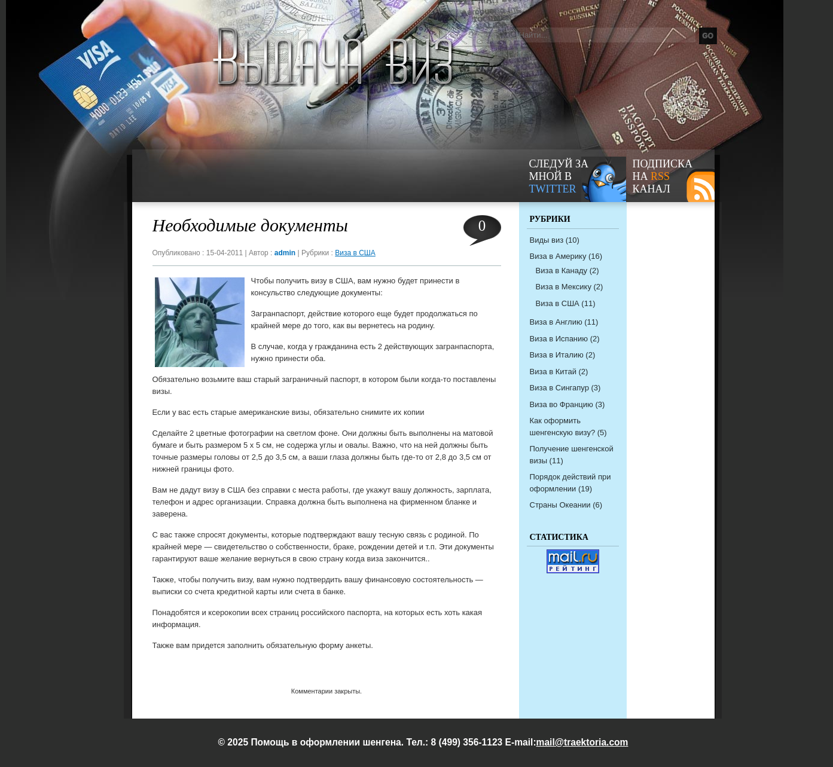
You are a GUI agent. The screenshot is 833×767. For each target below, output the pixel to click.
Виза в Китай (553, 371)
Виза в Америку (558, 256)
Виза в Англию (556, 321)
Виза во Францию (561, 404)
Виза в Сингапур (559, 387)
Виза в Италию (557, 354)
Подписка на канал (662, 176)
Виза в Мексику (563, 286)
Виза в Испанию (559, 338)
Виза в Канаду (562, 270)
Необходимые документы (250, 225)
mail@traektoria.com (582, 742)
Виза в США (355, 253)
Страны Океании (560, 504)
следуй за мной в (559, 176)
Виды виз (547, 240)
